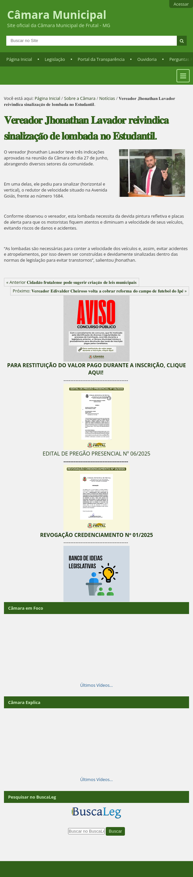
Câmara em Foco (25, 608)
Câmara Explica (24, 702)
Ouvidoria (147, 59)
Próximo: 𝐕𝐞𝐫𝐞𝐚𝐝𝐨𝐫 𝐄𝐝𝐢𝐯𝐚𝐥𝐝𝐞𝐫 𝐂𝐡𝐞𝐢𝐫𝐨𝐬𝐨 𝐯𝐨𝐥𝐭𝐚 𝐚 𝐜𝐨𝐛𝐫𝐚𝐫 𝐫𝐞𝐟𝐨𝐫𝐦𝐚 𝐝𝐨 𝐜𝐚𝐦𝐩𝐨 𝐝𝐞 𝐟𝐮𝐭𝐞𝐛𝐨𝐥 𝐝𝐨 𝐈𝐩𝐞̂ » (100, 291)
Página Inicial (19, 59)
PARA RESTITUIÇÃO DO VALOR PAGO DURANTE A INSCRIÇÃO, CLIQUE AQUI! (96, 369)
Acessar (181, 4)
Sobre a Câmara (80, 98)
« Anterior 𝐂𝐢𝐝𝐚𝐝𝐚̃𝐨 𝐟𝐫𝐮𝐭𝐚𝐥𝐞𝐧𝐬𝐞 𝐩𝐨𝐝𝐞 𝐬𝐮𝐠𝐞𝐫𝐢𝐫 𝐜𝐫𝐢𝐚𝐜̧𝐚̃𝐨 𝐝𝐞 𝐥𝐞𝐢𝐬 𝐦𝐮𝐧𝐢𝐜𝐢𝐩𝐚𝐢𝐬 (71, 282)
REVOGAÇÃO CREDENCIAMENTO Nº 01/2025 (96, 535)
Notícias (107, 98)
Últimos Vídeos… (96, 685)
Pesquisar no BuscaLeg (32, 797)
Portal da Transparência (101, 59)
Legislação (55, 59)
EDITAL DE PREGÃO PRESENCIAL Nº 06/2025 (96, 453)
